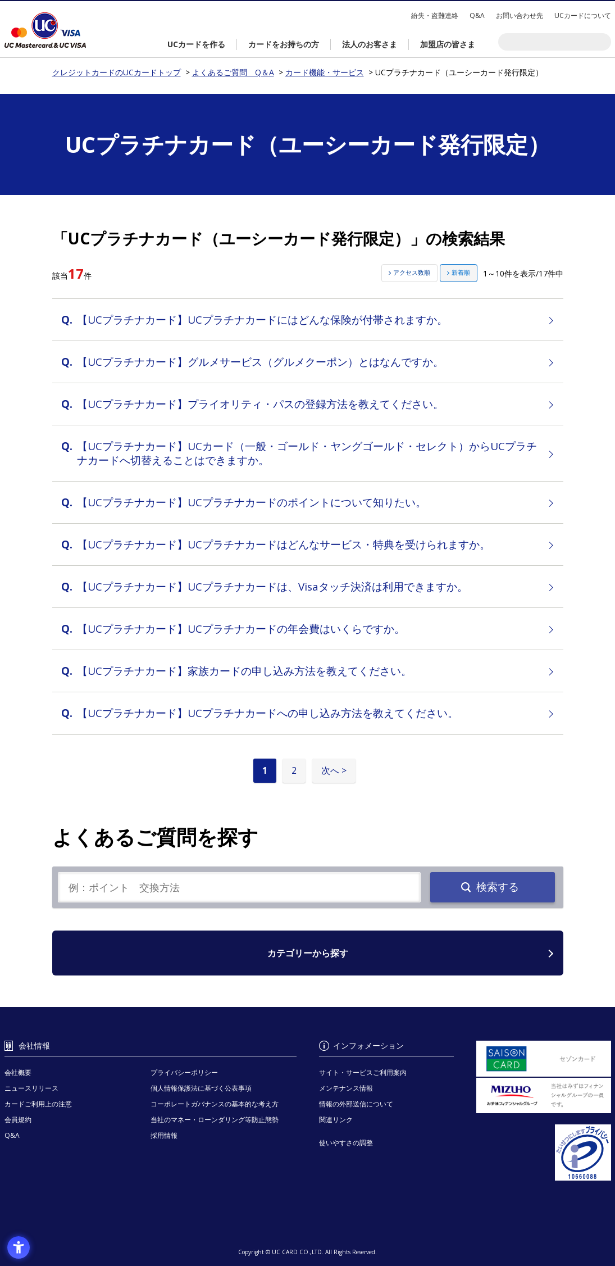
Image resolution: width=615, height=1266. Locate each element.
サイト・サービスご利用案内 (363, 1072)
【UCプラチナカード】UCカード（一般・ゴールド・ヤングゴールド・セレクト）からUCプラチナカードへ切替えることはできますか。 (307, 453)
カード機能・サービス (324, 72)
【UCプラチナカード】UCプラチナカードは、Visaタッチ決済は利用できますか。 (272, 586)
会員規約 (17, 1119)
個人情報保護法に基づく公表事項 (201, 1088)
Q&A (477, 15)
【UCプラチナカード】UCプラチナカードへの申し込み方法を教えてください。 (267, 713)
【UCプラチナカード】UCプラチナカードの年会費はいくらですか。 (241, 628)
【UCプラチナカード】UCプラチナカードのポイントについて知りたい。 (251, 502)
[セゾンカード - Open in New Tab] (543, 1059)
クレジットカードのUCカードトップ (45, 30)
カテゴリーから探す (307, 953)
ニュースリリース (31, 1088)
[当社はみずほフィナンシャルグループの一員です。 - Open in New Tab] (543, 1096)
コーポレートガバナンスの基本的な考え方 (215, 1104)
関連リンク (336, 1119)
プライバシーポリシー (184, 1072)
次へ (330, 770)
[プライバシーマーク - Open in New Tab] (543, 1152)
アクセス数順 (411, 272)
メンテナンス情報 (346, 1088)
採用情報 (164, 1135)
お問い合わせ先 (519, 15)
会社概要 (17, 1072)
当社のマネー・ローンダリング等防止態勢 (215, 1119)
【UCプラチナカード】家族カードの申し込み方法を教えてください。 (244, 671)
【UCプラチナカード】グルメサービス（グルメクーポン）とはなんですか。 (260, 362)
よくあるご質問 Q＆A (233, 72)
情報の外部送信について (356, 1104)
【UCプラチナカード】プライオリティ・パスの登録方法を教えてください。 (260, 404)
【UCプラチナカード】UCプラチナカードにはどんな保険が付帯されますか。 (262, 319)
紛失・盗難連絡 (434, 15)
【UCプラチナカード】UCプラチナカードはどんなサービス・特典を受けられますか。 (283, 544)
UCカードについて (582, 15)
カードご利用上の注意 (38, 1104)
